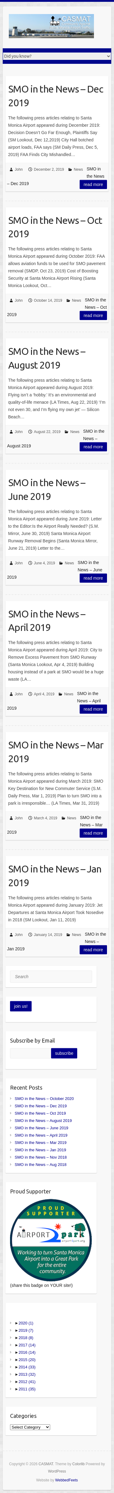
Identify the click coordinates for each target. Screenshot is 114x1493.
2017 (27, 1345)
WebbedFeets (66, 1480)
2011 (27, 1389)
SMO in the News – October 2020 (44, 1098)
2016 (27, 1352)
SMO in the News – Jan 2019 (54, 875)
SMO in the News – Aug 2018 (41, 1164)
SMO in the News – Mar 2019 (55, 751)
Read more (93, 184)
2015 (27, 1359)
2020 (26, 1323)
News (78, 169)
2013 (27, 1374)
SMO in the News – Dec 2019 (55, 95)
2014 (27, 1367)
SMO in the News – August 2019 (46, 358)
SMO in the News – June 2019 (46, 489)
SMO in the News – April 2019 (46, 620)
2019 (26, 1330)
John (19, 169)
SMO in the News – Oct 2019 (55, 227)
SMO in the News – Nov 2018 (41, 1157)
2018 (26, 1337)
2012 (27, 1381)
